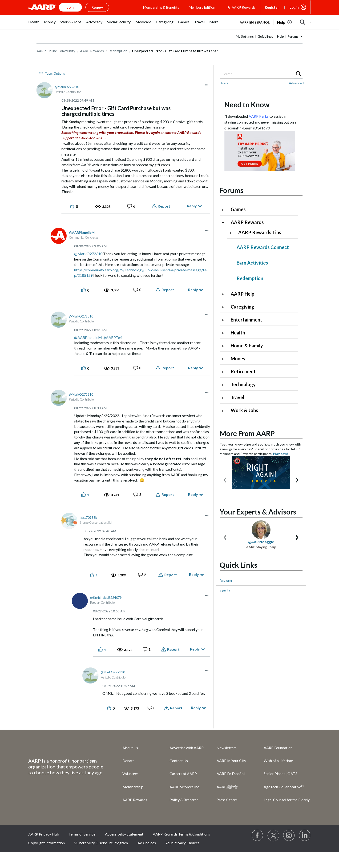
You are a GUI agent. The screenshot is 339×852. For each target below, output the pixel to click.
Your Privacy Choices (182, 842)
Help (280, 36)
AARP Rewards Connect (263, 247)
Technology (243, 384)
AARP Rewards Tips (259, 232)
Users (224, 83)
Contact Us (179, 760)
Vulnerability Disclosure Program (101, 842)
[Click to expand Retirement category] (225, 372)
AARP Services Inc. (185, 786)
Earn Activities (252, 262)
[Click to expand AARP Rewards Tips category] (232, 233)
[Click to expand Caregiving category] (225, 307)
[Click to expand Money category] (225, 359)
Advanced (296, 83)
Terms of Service (82, 834)
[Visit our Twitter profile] (273, 835)
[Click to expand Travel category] (225, 398)
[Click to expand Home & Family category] (225, 346)
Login (294, 7)
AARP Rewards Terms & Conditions (181, 834)
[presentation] (225, 478)
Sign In (225, 590)
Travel (237, 397)
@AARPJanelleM (88, 337)
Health (238, 332)
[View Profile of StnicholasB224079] (106, 597)
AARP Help (242, 294)
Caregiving (242, 306)
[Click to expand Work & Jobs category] (225, 411)
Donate (128, 760)
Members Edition (202, 7)
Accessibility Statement (124, 834)
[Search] (261, 74)
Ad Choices (146, 842)
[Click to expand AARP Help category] (225, 294)
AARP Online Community (55, 51)
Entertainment (246, 319)
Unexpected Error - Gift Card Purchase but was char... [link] (176, 51)
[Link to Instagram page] (289, 835)
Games (238, 209)
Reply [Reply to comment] (193, 289)
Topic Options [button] (55, 73)
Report (164, 206)
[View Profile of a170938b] (88, 517)
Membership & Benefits (161, 7)
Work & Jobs (244, 410)
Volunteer (130, 773)
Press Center (227, 799)
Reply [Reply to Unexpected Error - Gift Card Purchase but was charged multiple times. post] (192, 206)
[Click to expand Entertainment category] (225, 320)
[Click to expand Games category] (225, 210)
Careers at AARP (183, 773)
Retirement (243, 371)
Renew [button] (97, 7)
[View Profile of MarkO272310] (67, 87)
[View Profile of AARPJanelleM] (82, 232)
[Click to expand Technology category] (225, 385)
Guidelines (265, 36)
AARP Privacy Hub (43, 834)
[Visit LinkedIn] (305, 835)
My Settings (245, 36)
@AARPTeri (112, 337)
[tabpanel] (273, 22)
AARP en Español (255, 22)
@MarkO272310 (88, 253)
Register (272, 7)
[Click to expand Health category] (225, 333)
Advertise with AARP (187, 747)
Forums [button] (293, 36)
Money (238, 358)
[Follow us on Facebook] (257, 835)
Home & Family (247, 345)
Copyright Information (46, 842)
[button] (302, 22)
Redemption (118, 51)
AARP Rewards (92, 51)
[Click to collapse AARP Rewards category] (225, 223)
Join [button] (70, 7)
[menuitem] (33, 24)
